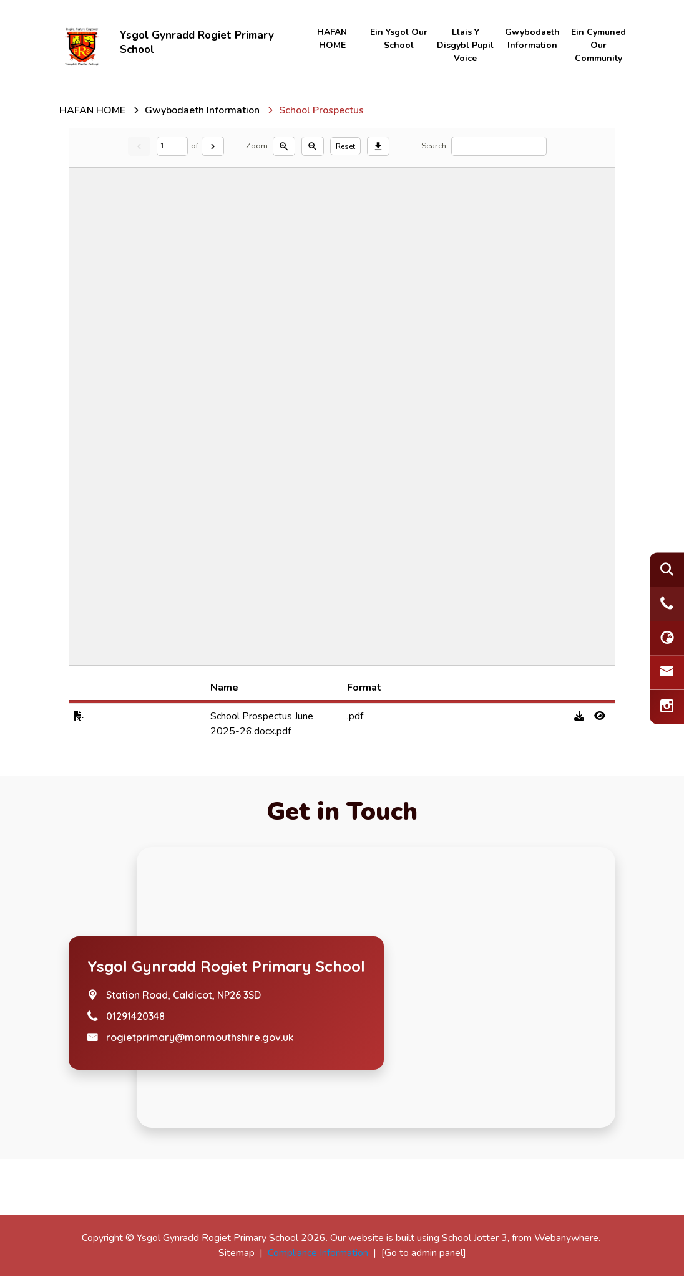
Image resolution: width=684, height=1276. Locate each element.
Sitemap (236, 1253)
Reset (345, 146)
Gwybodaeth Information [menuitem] (532, 38)
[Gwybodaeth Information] (202, 110)
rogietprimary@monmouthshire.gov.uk (200, 1037)
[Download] (378, 146)
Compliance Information (318, 1253)
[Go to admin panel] (423, 1253)
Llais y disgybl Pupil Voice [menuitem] (465, 45)
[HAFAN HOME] (92, 110)
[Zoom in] (284, 146)
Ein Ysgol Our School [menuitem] (399, 38)
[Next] (213, 146)
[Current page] (172, 146)
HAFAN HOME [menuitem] (332, 38)
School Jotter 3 (474, 1238)
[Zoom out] (312, 146)
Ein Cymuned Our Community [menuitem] (598, 45)
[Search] (499, 146)
